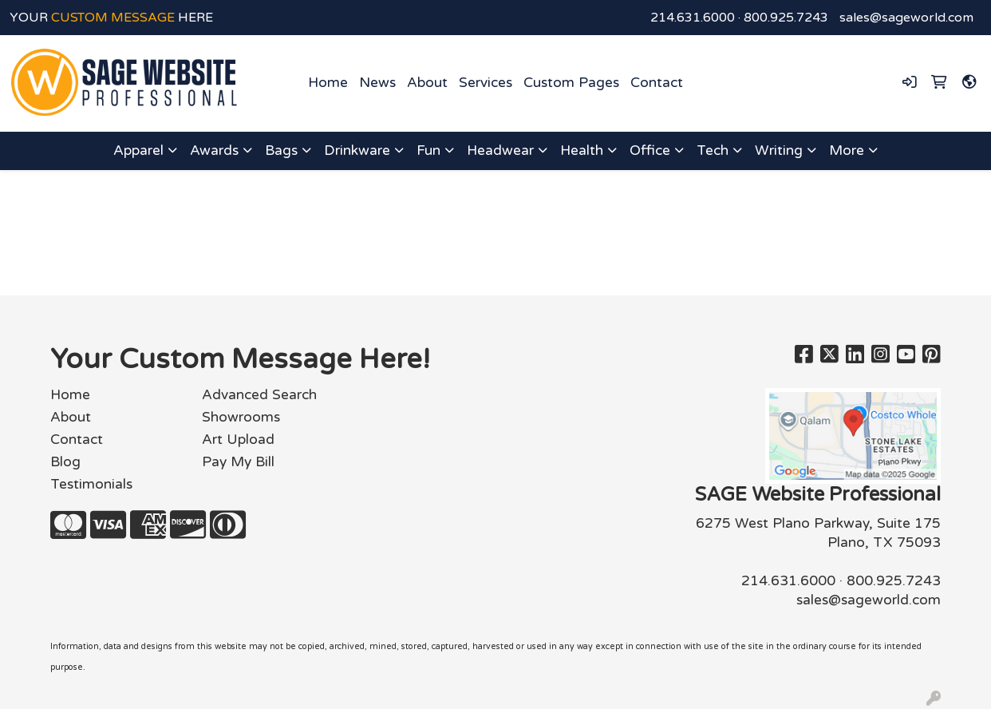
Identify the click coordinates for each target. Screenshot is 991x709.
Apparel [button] (138, 150)
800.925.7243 (786, 18)
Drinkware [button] (357, 150)
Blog (65, 462)
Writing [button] (779, 150)
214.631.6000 (692, 18)
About (427, 82)
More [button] (846, 150)
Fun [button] (428, 150)
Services (485, 82)
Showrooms (241, 417)
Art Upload (238, 439)
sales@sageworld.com (906, 18)
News (377, 82)
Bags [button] (281, 150)
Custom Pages (571, 82)
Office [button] (650, 150)
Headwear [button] (500, 150)
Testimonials (91, 484)
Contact (656, 82)
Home (328, 82)
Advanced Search (259, 394)
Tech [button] (712, 150)
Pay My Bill (238, 462)
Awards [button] (214, 150)
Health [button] (581, 150)
